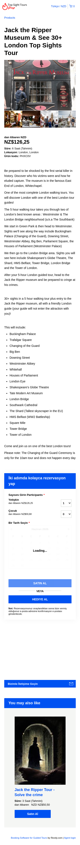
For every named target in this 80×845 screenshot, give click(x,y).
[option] (13, 119)
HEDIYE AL (40, 599)
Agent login (70, 838)
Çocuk (27, 512)
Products (9, 17)
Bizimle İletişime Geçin (23, 683)
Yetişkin (27, 501)
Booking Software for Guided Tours (29, 838)
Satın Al (32, 814)
